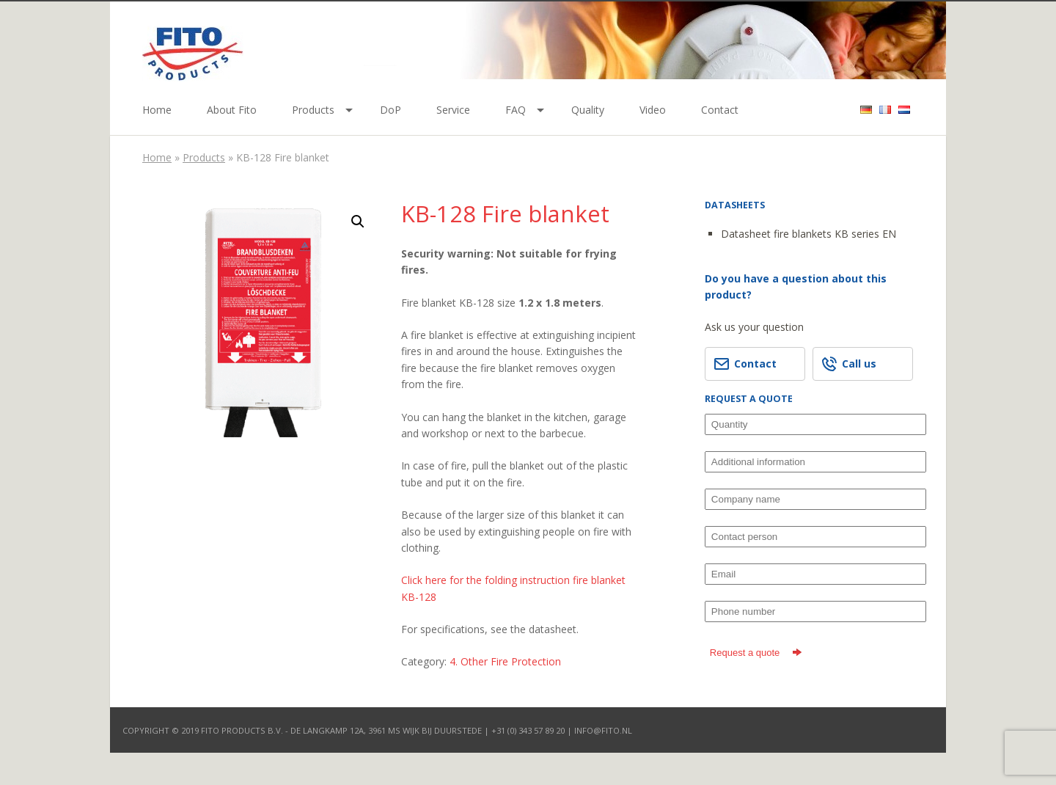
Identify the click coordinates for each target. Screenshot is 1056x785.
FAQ (515, 110)
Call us (848, 364)
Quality (587, 110)
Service (453, 110)
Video (652, 110)
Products (313, 110)
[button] (358, 221)
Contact (719, 110)
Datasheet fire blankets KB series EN (808, 234)
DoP (390, 110)
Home (157, 110)
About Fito (232, 110)
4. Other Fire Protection (505, 661)
